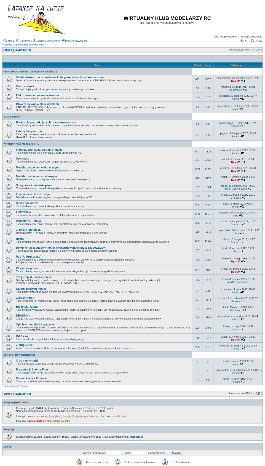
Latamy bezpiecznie (29, 131)
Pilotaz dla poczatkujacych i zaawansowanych (46, 122)
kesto (110, 416)
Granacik (236, 197)
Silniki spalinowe (27, 203)
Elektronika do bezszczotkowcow (37, 95)
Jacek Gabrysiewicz (236, 188)
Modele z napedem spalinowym (36, 176)
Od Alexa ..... (24, 336)
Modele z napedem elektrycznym (37, 167)
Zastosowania (25, 86)
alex (235, 109)
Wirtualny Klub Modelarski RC (21, 143)
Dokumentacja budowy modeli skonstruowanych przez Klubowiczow (60, 247)
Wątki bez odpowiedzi (14, 44)
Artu (235, 251)
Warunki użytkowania (46, 41)
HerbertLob (136, 436)
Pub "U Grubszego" (29, 256)
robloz (235, 206)
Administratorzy (37, 421)
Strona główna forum (17, 50)
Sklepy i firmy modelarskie (19, 354)
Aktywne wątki (37, 44)
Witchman (235, 310)
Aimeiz (235, 98)
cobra (236, 233)
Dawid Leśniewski (236, 282)
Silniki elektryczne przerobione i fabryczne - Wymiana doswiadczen (60, 77)
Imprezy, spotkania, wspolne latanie (39, 149)
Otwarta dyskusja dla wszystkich (37, 104)
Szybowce (22, 158)
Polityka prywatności (75, 41)
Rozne (20, 238)
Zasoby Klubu (25, 297)
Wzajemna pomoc (27, 268)
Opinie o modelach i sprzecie (35, 324)
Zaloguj (8, 41)
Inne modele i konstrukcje (33, 194)
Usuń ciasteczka (11, 386)
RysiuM (235, 81)
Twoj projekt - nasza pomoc (34, 277)
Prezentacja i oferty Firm (32, 369)
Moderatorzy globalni (58, 421)
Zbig (235, 215)
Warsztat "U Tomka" (29, 221)
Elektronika (23, 212)
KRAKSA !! (23, 315)
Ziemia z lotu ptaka (28, 230)
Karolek (235, 301)
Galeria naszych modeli (31, 288)
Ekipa (24, 386)
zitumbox (236, 126)
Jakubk (236, 373)
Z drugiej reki (24, 345)
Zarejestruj (24, 41)
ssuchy (236, 319)
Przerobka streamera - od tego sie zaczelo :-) (30, 71)
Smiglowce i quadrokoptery (34, 185)
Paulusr (235, 382)
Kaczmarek (235, 89)
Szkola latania (11, 116)
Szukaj (256, 41)
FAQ (244, 41)
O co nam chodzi (27, 360)
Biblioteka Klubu (27, 306)
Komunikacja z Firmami (31, 378)
